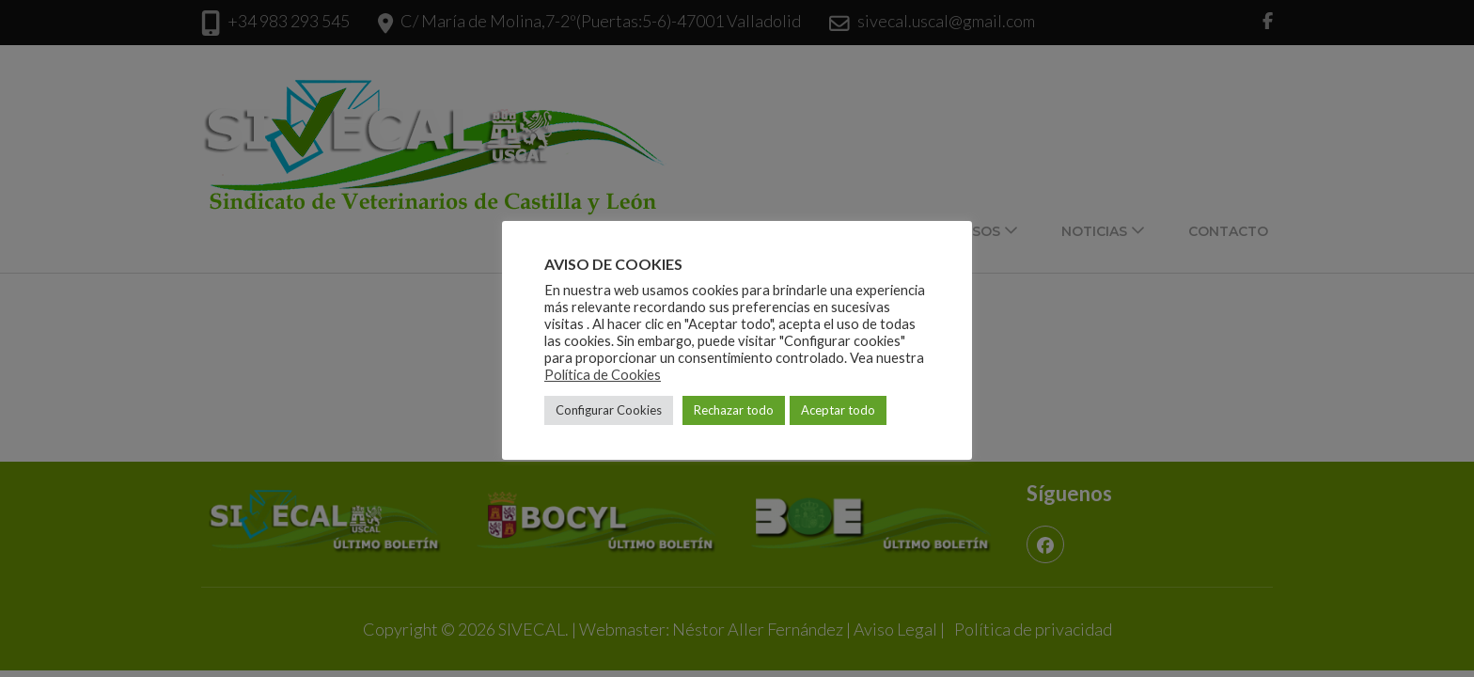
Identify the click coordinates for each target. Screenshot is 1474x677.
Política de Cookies (602, 375)
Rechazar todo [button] (734, 409)
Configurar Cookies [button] (609, 409)
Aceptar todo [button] (838, 409)
